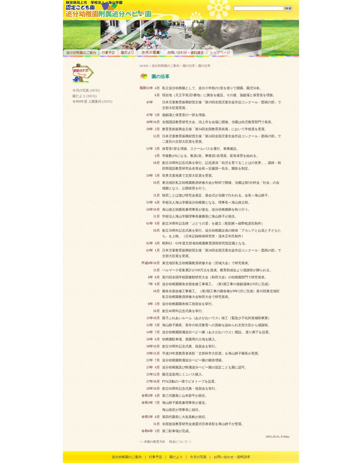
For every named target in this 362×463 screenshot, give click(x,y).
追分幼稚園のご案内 (81, 52)
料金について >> (180, 441)
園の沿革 (189, 65)
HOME (144, 65)
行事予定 (108, 52)
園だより (127, 52)
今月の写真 (150, 52)
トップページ (220, 52)
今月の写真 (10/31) (86, 90)
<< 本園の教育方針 (152, 441)
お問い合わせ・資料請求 (185, 52)
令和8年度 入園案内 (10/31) (92, 101)
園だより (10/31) (84, 96)
